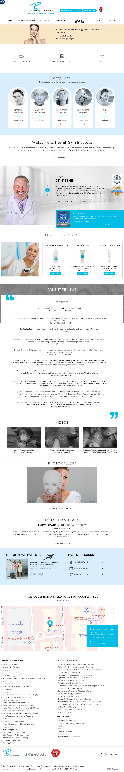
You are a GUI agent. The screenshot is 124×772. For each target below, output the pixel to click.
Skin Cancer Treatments (83, 115)
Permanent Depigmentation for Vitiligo (72, 680)
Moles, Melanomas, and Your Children (71, 723)
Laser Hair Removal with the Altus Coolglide (19, 697)
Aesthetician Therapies (11, 667)
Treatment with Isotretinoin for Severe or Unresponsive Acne (80, 702)
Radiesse (7, 727)
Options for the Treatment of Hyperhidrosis (74, 678)
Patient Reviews (62, 289)
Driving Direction (97, 637)
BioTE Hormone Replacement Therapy (17, 673)
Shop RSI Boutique (79, 21)
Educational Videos (83, 568)
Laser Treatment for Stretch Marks (16, 703)
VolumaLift (7, 743)
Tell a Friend (43, 769)
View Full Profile (63, 202)
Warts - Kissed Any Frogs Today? (70, 710)
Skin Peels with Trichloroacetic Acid (16, 735)
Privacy (18, 769)
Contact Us (114, 20)
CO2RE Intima (8, 681)
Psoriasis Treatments (65, 734)
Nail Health (62, 726)
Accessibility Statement (57, 769)
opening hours (81, 575)
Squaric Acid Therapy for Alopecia (70, 694)
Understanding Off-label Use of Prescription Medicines (78, 704)
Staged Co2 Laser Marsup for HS (70, 688)
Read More (62, 158)
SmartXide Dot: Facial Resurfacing (15, 738)
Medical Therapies (18, 115)
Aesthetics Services (61, 115)
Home (9, 20)
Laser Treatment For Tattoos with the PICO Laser (21, 708)
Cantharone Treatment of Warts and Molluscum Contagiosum (80, 670)
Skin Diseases (63, 717)
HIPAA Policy (72, 769)
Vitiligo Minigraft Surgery (67, 707)
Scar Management (10, 730)
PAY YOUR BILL (89, 10)
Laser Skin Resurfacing (11, 700)
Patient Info (62, 20)
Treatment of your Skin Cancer (69, 737)
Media (97, 20)
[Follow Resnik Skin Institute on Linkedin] (111, 754)
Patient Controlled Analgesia (13, 721)
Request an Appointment (71, 10)
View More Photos (62, 509)
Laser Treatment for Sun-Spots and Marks (18, 705)
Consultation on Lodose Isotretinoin (71, 672)
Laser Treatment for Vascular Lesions (16, 711)
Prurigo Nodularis (64, 712)
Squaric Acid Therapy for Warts (69, 696)
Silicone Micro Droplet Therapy (14, 732)
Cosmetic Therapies (40, 115)
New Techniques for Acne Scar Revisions (18, 716)
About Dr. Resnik (27, 20)
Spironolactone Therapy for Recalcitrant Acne (74, 691)
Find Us (102, 62)
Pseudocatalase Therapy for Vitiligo (71, 683)
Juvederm (7, 689)
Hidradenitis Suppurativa (67, 721)
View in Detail (56, 273)
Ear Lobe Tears (8, 684)
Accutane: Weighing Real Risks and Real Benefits (76, 664)
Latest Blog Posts (62, 520)
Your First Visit (81, 562)
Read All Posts (62, 543)
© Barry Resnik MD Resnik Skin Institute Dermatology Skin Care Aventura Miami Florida (33, 766)
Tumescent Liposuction (12, 740)
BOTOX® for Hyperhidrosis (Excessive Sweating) (75, 667)
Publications (83, 202)
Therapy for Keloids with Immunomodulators (74, 699)
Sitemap (26, 769)
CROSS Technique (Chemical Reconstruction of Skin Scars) (24, 678)
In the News (79, 213)
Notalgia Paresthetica (66, 731)
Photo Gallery (62, 463)
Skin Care (105, 115)
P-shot (5, 719)
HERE (67, 601)
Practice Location (101, 629)
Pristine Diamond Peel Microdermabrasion (18, 724)
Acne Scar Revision (10, 664)
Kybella (6, 692)
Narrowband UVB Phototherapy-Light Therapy (75, 675)
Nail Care (61, 729)
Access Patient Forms (61, 62)
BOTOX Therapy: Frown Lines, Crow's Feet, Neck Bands (24, 676)
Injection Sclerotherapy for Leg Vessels (17, 686)
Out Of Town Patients (21, 62)
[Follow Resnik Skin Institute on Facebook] (101, 754)
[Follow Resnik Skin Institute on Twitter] (106, 754)
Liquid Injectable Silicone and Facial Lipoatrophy (20, 695)
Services (44, 20)
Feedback (33, 769)
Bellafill (6, 670)
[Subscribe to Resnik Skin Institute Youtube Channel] (115, 754)
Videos (62, 422)
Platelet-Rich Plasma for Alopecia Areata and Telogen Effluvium (81, 686)
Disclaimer (11, 769)
